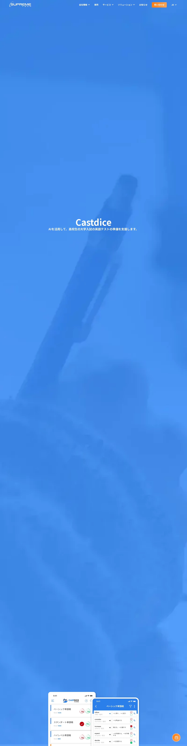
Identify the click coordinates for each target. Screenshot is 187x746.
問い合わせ (159, 4)
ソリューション (126, 5)
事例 (96, 4)
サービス (108, 5)
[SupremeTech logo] (20, 5)
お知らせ (143, 4)
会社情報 (84, 5)
